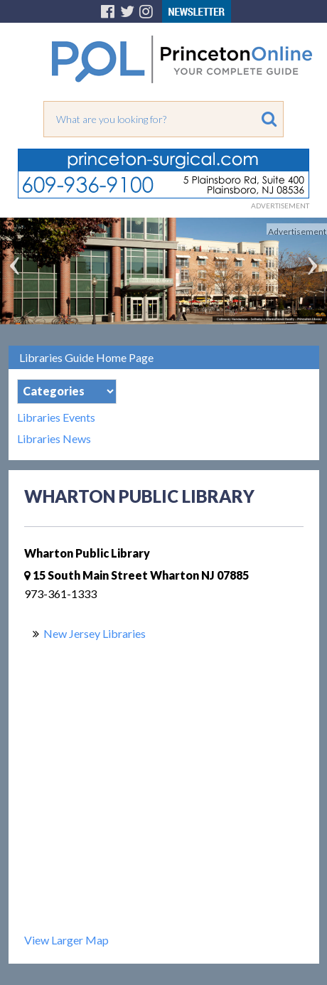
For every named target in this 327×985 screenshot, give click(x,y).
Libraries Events (56, 417)
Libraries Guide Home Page (86, 357)
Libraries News (54, 438)
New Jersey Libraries (94, 633)
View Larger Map (66, 940)
